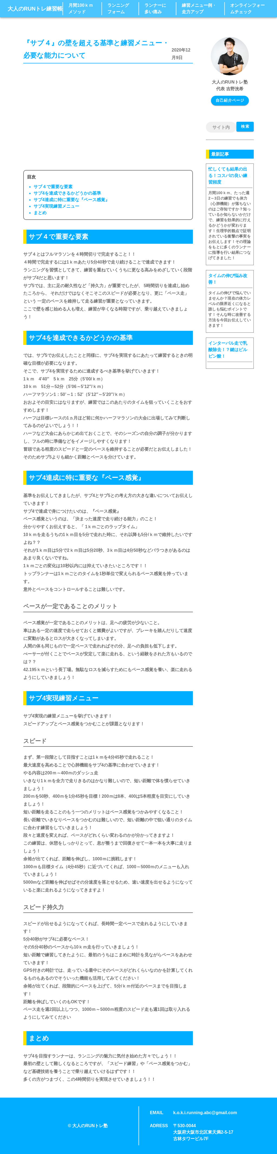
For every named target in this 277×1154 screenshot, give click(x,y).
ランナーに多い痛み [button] (155, 8)
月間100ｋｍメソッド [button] (80, 8)
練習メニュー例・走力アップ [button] (199, 8)
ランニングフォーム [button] (118, 8)
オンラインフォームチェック (247, 8)
